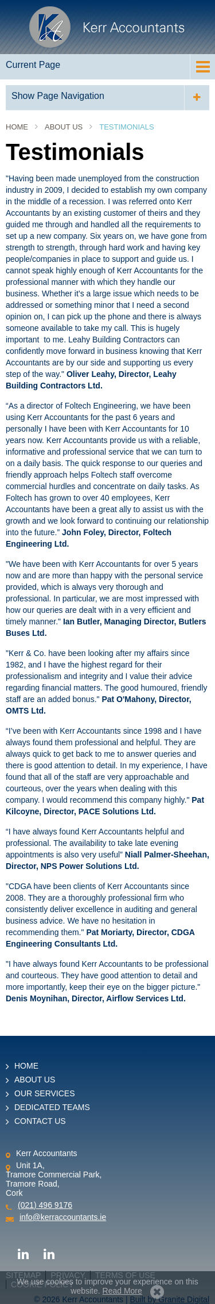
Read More (122, 1290)
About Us (64, 127)
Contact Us (40, 1121)
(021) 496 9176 (45, 1205)
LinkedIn (22, 1253)
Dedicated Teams (52, 1107)
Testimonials (126, 127)
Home (17, 127)
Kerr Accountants (107, 27)
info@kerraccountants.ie (62, 1217)
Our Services (44, 1093)
